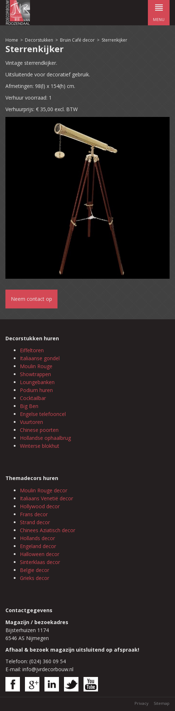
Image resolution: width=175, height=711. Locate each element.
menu (159, 11)
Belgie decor (34, 570)
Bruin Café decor (77, 40)
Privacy (142, 703)
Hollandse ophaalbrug (45, 437)
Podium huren (36, 390)
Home (11, 40)
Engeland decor (38, 546)
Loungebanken (37, 382)
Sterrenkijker (114, 40)
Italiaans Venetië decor (46, 498)
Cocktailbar (33, 398)
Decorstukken (39, 40)
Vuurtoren (31, 421)
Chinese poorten (39, 429)
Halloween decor (39, 554)
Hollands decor (37, 538)
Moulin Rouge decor (43, 490)
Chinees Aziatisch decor (47, 530)
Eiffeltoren (32, 350)
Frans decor (34, 514)
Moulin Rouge (36, 366)
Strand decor (35, 522)
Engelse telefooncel (43, 414)
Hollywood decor (40, 506)
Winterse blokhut (39, 445)
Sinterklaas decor (40, 562)
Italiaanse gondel (40, 358)
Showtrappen (35, 374)
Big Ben (29, 406)
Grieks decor (34, 578)
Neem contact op (31, 298)
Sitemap (162, 703)
